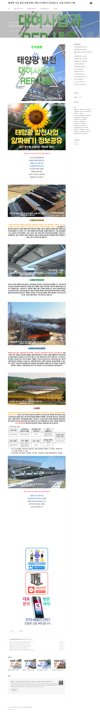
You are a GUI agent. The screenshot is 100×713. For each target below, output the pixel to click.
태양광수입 (76, 109)
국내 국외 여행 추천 (78, 79)
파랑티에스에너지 (78, 133)
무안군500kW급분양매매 (79, 115)
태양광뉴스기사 (84, 125)
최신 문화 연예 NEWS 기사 (80, 76)
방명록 (55, 8)
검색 (87, 3)
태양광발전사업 (77, 117)
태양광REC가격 (77, 123)
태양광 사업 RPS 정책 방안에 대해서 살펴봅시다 (20, 642)
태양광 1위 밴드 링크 (79, 71)
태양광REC (76, 113)
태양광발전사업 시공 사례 (80, 56)
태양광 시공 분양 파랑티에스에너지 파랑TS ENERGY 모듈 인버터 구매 (41, 3)
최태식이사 (87, 131)
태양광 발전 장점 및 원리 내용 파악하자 (18, 648)
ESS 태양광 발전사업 (79, 64)
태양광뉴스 (84, 123)
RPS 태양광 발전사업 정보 (16, 639)
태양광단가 (76, 131)
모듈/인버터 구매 (18, 8)
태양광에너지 (82, 121)
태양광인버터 (87, 111)
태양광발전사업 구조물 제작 (80, 61)
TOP (91, 708)
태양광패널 (82, 129)
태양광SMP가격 (77, 119)
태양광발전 (86, 127)
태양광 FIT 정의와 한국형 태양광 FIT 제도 (19, 644)
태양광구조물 (84, 117)
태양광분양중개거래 (78, 127)
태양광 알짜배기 (31, 8)
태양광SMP (88, 115)
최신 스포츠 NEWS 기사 (79, 82)
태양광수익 (76, 129)
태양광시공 (76, 121)
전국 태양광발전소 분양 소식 (80, 47)
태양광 (81, 113)
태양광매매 (76, 111)
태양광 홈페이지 (45, 8)
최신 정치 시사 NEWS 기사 (80, 84)
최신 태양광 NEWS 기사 (79, 74)
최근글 (75, 97)
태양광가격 (88, 109)
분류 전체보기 (77, 44)
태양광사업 (85, 133)
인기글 (80, 97)
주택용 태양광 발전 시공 (79, 66)
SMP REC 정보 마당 (79, 69)
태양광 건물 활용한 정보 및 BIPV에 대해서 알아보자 (21, 650)
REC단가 (87, 129)
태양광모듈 (84, 119)
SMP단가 (82, 111)
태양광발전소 (77, 125)
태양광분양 (82, 131)
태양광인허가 (82, 109)
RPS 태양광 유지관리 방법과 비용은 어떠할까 (19, 646)
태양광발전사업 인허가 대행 (80, 58)
